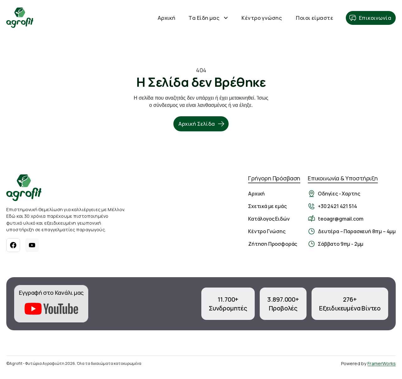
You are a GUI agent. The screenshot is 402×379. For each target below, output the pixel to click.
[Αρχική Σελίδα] (19, 18)
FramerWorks (381, 363)
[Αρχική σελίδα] (23, 187)
